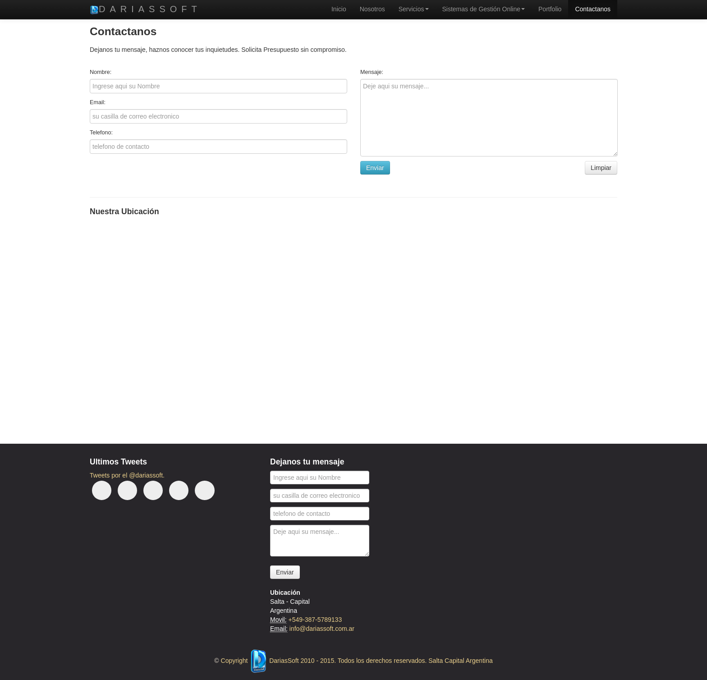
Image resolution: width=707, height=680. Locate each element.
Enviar (285, 572)
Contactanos (593, 9)
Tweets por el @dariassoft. (127, 475)
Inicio (338, 9)
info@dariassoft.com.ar (321, 628)
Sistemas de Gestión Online (483, 9)
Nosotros (372, 9)
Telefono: (101, 132)
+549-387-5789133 (315, 619)
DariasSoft (146, 9)
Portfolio (549, 9)
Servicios (414, 9)
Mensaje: (371, 72)
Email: (98, 102)
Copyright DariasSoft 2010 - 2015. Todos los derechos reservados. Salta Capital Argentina (357, 660)
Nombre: (100, 72)
